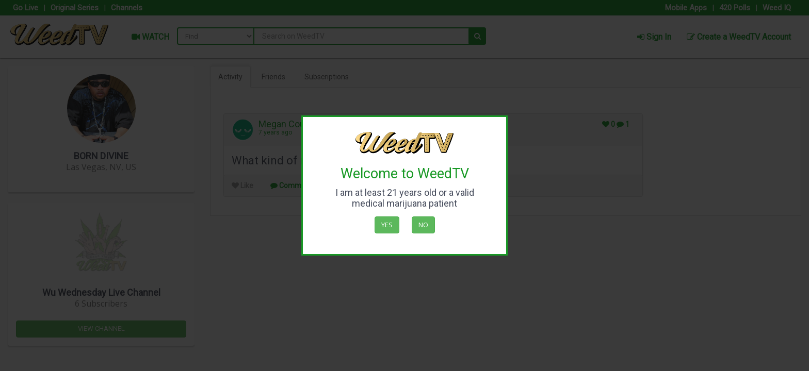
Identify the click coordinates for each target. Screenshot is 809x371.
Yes (387, 224)
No (423, 224)
